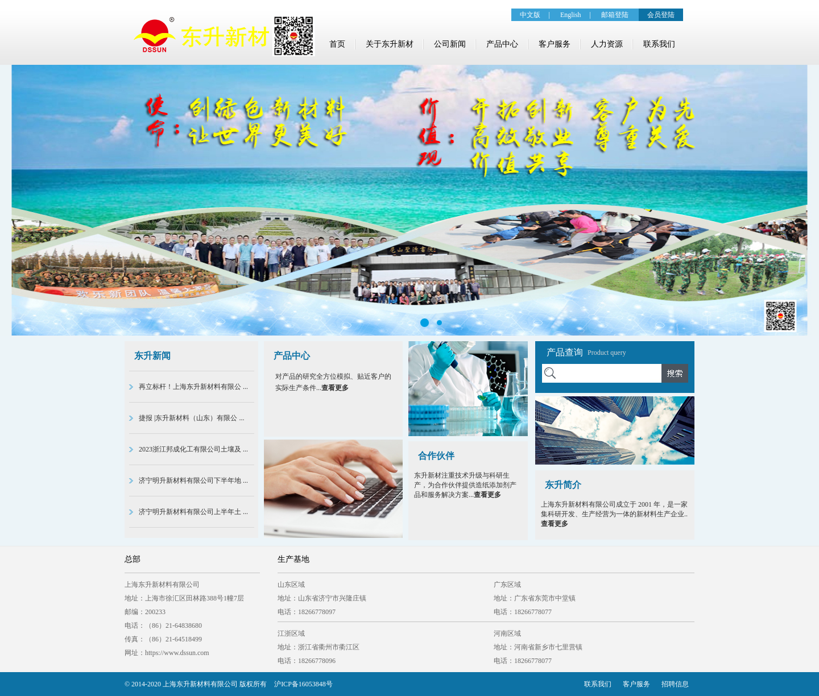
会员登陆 (661, 15)
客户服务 (554, 44)
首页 (337, 44)
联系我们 (659, 44)
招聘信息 (675, 684)
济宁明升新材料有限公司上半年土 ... (193, 512)
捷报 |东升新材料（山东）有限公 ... (191, 418)
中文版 (530, 15)
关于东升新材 (389, 44)
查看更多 (335, 388)
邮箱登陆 (614, 15)
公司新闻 (450, 44)
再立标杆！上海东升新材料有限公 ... (193, 387)
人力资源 (607, 44)
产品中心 (502, 44)
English (570, 15)
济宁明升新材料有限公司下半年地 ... (193, 480)
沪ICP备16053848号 (303, 684)
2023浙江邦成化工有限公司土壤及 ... (193, 449)
